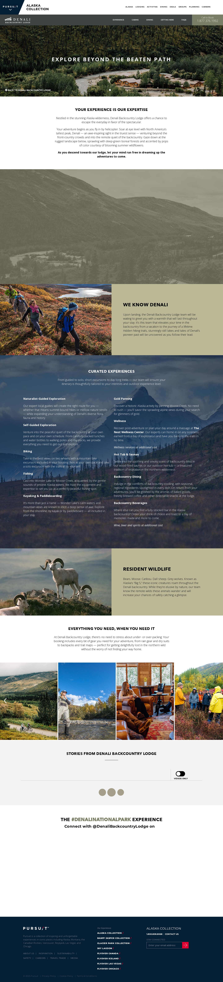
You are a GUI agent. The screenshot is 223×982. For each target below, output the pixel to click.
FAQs (183, 20)
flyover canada (107, 953)
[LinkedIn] (198, 953)
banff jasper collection (113, 938)
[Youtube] (198, 947)
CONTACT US (172, 934)
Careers (206, 7)
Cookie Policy (66, 976)
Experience (118, 20)
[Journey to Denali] (111, 226)
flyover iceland (108, 958)
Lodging (140, 7)
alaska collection (109, 933)
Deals (173, 7)
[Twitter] (198, 934)
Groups (183, 7)
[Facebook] (198, 928)
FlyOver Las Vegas (109, 963)
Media (74, 958)
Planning (194, 7)
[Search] (218, 7)
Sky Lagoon (104, 948)
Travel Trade (58, 958)
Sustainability (66, 953)
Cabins (135, 20)
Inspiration (46, 953)
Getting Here (167, 20)
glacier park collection (113, 943)
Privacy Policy (49, 976)
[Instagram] (198, 940)
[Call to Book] (207, 20)
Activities (152, 7)
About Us (28, 953)
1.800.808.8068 (154, 934)
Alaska (129, 7)
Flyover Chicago (108, 968)
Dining (163, 7)
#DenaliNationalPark (101, 819)
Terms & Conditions (87, 976)
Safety (27, 958)
